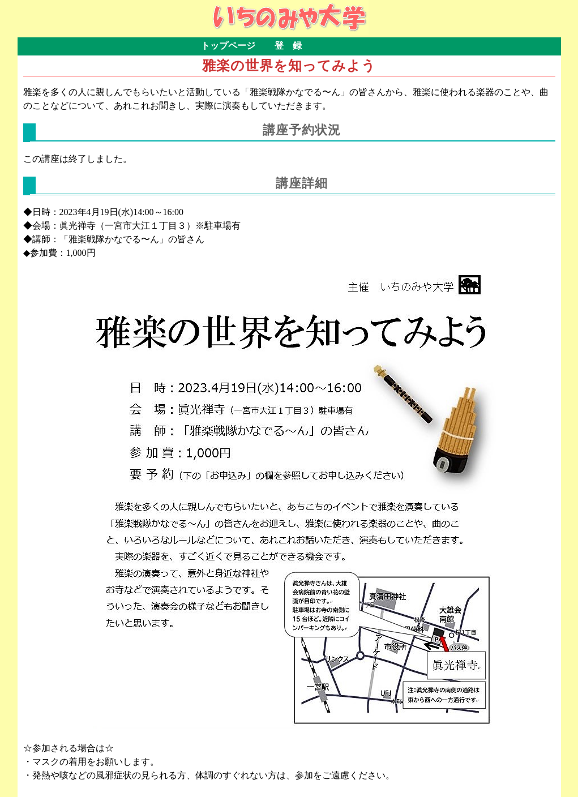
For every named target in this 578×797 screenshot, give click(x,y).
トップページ (228, 45)
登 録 (288, 45)
